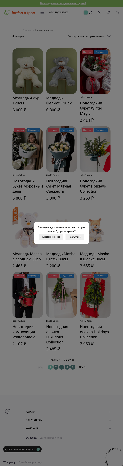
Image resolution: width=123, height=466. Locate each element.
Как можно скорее (51, 237)
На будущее (75, 237)
